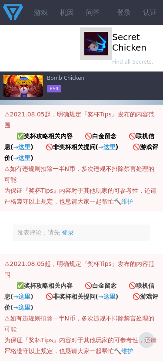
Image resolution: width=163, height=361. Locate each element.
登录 (124, 12)
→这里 (21, 146)
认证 (150, 12)
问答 (93, 12)
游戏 (41, 12)
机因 (67, 12)
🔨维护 (123, 201)
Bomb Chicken (65, 78)
